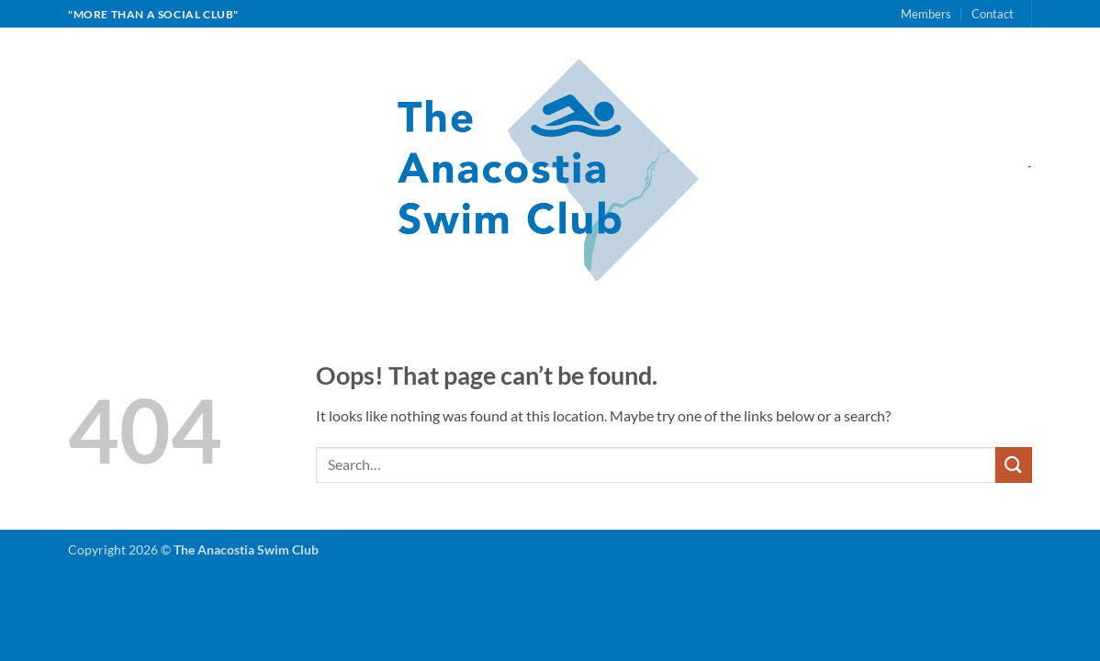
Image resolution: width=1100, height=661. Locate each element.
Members (926, 13)
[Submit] (1013, 465)
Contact (992, 13)
